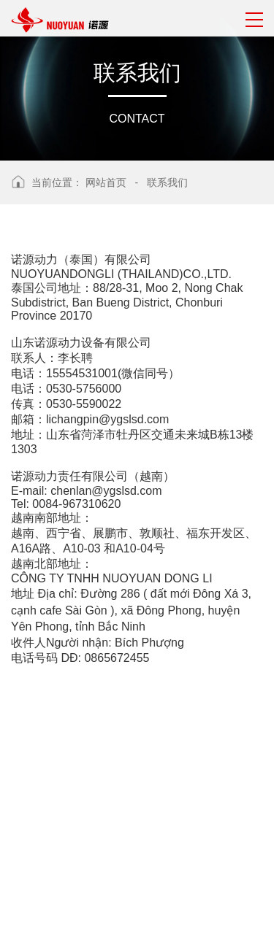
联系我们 (167, 182)
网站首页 (105, 182)
